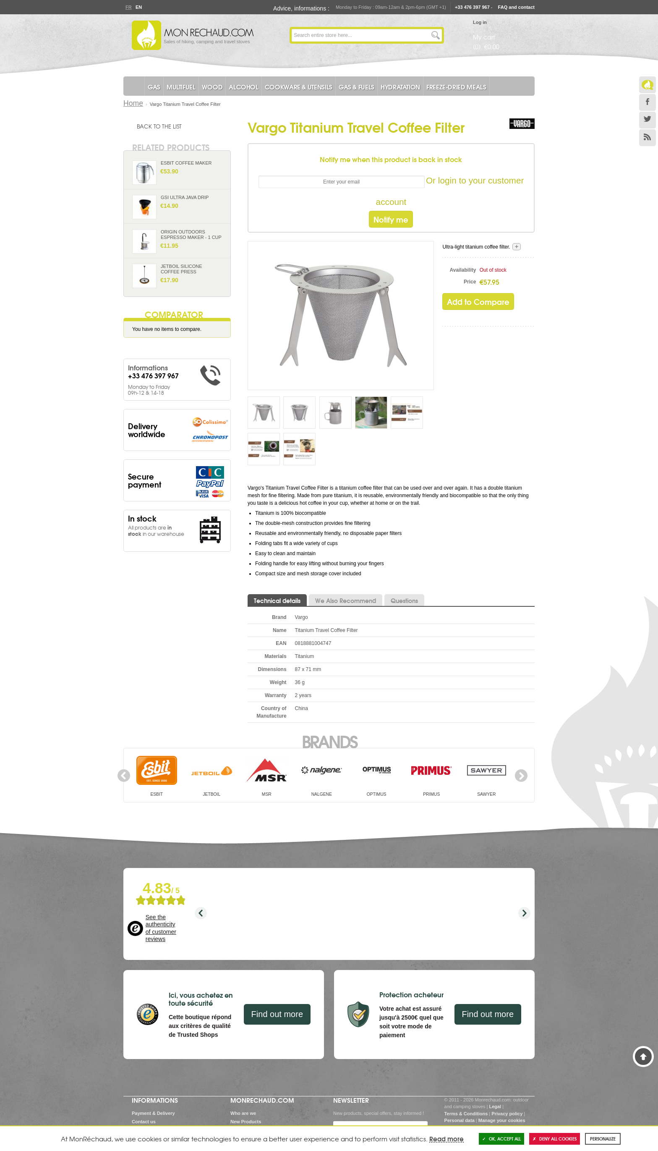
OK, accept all (501, 1138)
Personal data (459, 1120)
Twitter (647, 120)
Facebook (647, 102)
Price (470, 282)
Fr (128, 7)
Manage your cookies (501, 1120)
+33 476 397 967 (472, 7)
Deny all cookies (555, 1138)
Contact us (144, 1121)
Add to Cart (221, 180)
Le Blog (647, 84)
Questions (404, 600)
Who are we (243, 1113)
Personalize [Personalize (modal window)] (603, 1138)
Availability (463, 270)
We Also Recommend (345, 600)
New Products (245, 1121)
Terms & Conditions (466, 1113)
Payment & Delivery (153, 1113)
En (138, 7)
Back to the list (159, 126)
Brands (329, 741)
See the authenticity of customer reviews (161, 928)
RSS (647, 137)
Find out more (277, 1014)
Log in (480, 22)
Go (435, 35)
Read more (446, 1138)
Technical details (277, 600)
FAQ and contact (516, 7)
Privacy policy (506, 1113)
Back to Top (643, 1056)
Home (133, 103)
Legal (495, 1106)
